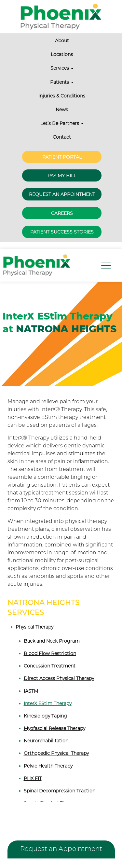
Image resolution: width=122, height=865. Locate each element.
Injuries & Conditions (61, 96)
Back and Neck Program (52, 641)
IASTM (31, 691)
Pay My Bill (61, 176)
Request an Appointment (62, 194)
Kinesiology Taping (45, 716)
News (62, 109)
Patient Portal (62, 157)
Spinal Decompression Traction (59, 791)
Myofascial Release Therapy (54, 728)
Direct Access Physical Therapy (59, 678)
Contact (62, 137)
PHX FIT (33, 778)
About (62, 40)
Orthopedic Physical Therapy (56, 753)
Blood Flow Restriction (50, 653)
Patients (62, 82)
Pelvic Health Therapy (48, 766)
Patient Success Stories (62, 232)
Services (62, 68)
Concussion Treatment (49, 666)
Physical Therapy (34, 627)
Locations (62, 54)
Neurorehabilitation (46, 741)
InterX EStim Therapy (48, 703)
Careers (62, 213)
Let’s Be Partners (62, 123)
